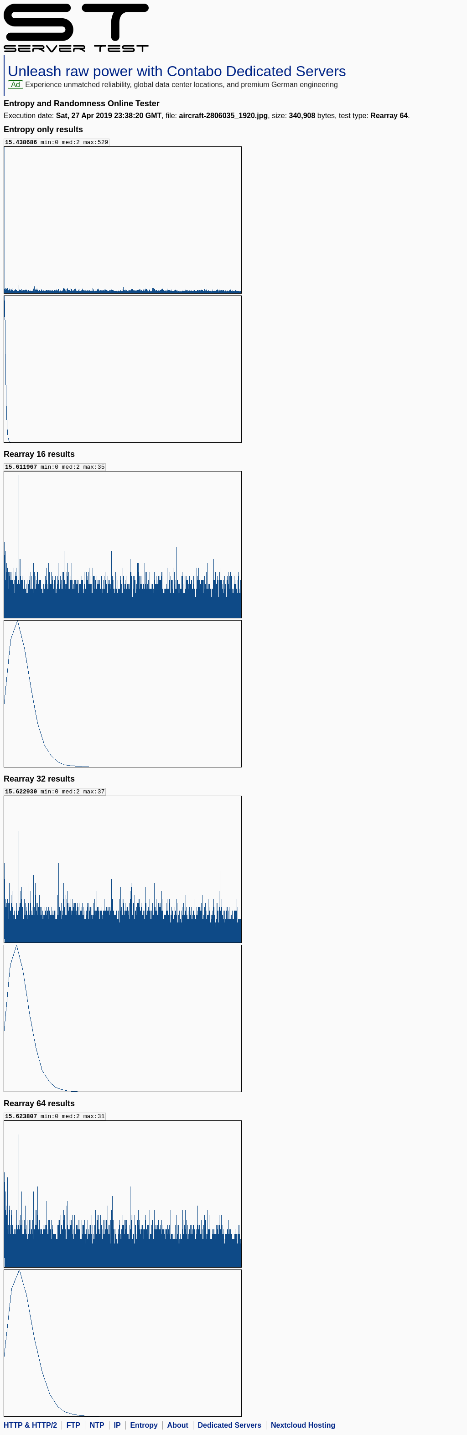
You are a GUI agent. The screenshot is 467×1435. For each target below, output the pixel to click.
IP (117, 1427)
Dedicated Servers (230, 1427)
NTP (97, 1427)
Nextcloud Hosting (303, 1427)
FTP (73, 1427)
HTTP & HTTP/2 (30, 1427)
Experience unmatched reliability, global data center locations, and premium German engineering (181, 84)
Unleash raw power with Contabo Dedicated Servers (177, 71)
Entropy (143, 1427)
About (177, 1427)
